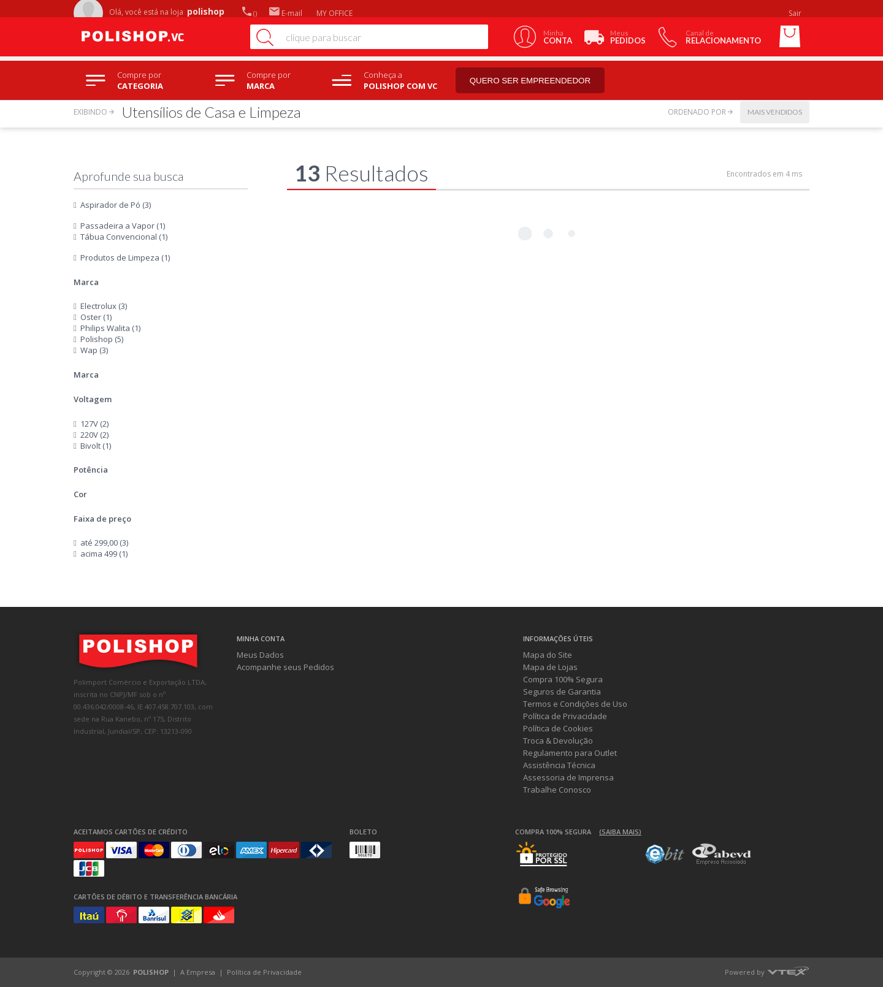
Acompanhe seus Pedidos (285, 667)
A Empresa (197, 972)
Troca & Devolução (558, 740)
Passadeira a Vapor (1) (122, 225)
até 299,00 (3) (104, 542)
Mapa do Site (547, 654)
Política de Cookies (558, 728)
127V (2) (94, 423)
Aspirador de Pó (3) (115, 204)
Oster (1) (96, 316)
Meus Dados (260, 654)
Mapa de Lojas (550, 667)
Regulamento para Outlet (570, 752)
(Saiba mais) (620, 831)
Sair (796, 13)
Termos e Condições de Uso (575, 703)
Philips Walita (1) (110, 327)
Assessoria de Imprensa (568, 777)
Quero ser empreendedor (530, 80)
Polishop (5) (101, 339)
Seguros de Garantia (562, 691)
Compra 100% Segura (563, 679)
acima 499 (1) (104, 553)
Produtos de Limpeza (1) (125, 257)
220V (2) (94, 434)
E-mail (285, 13)
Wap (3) (94, 350)
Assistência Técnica (559, 765)
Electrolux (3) (103, 305)
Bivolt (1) (95, 445)
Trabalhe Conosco (557, 789)
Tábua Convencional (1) (123, 236)
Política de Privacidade (565, 716)
